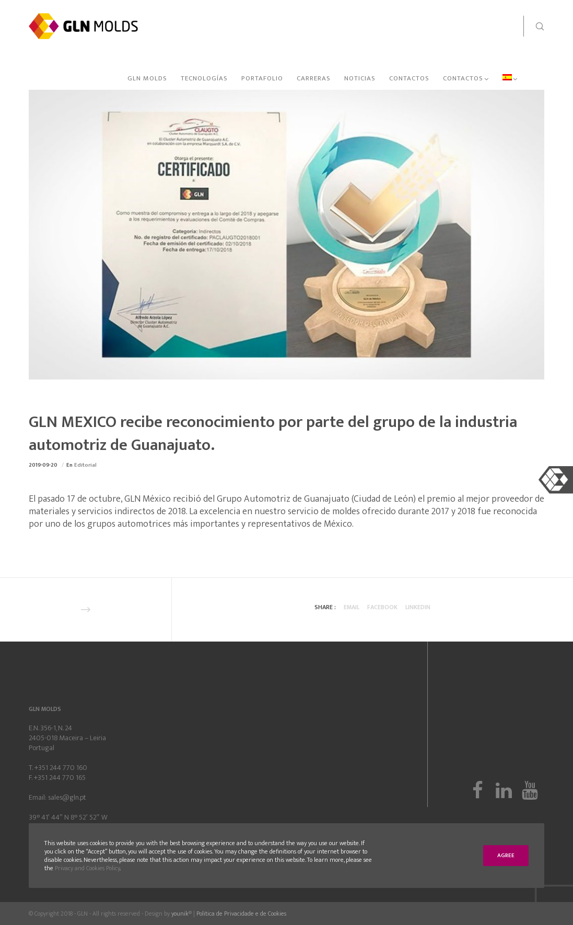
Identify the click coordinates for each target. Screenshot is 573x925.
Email (351, 607)
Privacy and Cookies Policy (87, 868)
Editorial (85, 465)
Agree (505, 855)
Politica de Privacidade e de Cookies (241, 913)
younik (180, 913)
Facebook (382, 607)
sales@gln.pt (67, 797)
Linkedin (417, 607)
